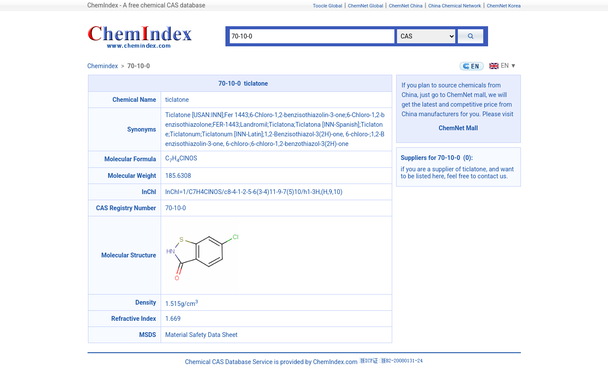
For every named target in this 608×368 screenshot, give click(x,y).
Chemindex (103, 65)
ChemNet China (405, 6)
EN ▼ (501, 65)
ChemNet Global (365, 6)
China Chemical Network (455, 6)
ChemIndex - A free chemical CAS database (146, 5)
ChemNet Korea (503, 6)
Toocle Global (327, 6)
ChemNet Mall (458, 128)
